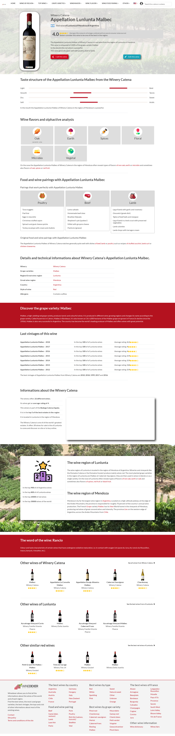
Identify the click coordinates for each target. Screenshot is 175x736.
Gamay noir (114, 714)
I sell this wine (59, 57)
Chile (106, 512)
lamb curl (145, 243)
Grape (89, 506)
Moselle (153, 694)
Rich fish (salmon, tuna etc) (76, 718)
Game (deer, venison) (53, 715)
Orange (113, 701)
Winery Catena (60, 15)
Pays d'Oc (154, 697)
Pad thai (25, 213)
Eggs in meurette (29, 217)
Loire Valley (155, 710)
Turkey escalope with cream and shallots (38, 228)
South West (155, 707)
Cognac (133, 711)
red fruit (46, 168)
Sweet (112, 689)
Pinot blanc (114, 730)
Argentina (57, 285)
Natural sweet (115, 692)
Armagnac (134, 692)
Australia (52, 692)
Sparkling (93, 695)
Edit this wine (132, 57)
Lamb (132, 202)
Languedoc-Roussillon (155, 690)
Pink (91, 698)
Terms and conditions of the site (20, 720)
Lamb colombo (119, 226)
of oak (32, 168)
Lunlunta (56, 275)
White (91, 692)
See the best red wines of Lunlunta (141, 645)
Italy (71, 695)
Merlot (92, 720)
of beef (97, 243)
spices (38, 168)
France (51, 701)
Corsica (133, 714)
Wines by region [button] (26, 3)
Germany (72, 689)
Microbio (37, 158)
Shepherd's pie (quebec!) (78, 220)
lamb (103, 243)
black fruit (107, 481)
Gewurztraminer (116, 727)
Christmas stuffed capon (32, 220)
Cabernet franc (95, 723)
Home (13, 3)
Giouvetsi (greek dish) (122, 213)
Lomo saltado (73, 209)
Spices (104, 138)
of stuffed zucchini (133, 243)
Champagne (135, 708)
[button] (135, 3)
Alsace (132, 689)
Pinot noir (93, 711)
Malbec (56, 271)
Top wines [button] (42, 3)
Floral (138, 138)
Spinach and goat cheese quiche (35, 224)
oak (139, 478)
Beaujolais (134, 695)
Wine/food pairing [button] (109, 3)
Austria (51, 695)
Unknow (113, 698)
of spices (89, 481)
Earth (70, 138)
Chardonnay (94, 714)
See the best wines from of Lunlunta (141, 604)
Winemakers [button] (75, 3)
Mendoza (57, 280)
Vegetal (70, 158)
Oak (37, 138)
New (112, 506)
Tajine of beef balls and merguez (125, 217)
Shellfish (72, 722)
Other (112, 695)
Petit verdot (114, 720)
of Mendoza (81, 25)
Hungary (72, 692)
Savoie (153, 704)
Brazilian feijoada (74, 217)
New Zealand (74, 698)
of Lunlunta (70, 25)
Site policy (12, 717)
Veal (70, 726)
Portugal (72, 701)
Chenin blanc (115, 717)
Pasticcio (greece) (75, 228)
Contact (11, 715)
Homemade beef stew (76, 213)
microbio (136, 165)
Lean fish (52, 722)
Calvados (134, 705)
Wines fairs (155, 727)
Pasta (50, 726)
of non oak (120, 165)
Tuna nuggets (27, 209)
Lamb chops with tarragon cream (126, 230)
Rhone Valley (155, 713)
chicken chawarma (27, 246)
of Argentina (93, 25)
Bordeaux (134, 698)
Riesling (92, 727)
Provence (154, 701)
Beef (87, 202)
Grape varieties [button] (58, 3)
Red (54, 289)
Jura (132, 717)
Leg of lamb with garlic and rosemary (127, 209)
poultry (111, 243)
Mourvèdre (114, 711)
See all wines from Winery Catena (141, 563)
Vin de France (156, 717)
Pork (71, 711)
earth (128, 165)
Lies (126, 509)
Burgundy (134, 701)
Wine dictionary (136, 727)
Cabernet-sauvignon (97, 717)
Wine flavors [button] (91, 3)
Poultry (42, 202)
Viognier (113, 723)
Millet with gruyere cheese (78, 224)
